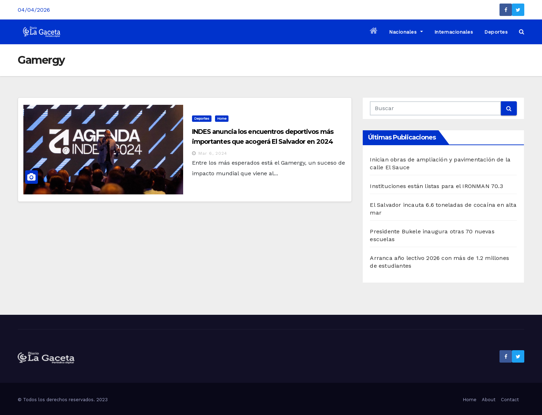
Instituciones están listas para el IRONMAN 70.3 (436, 186)
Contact (510, 399)
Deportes (496, 32)
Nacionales (406, 32)
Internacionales (453, 32)
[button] (521, 31)
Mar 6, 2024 (212, 153)
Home (221, 118)
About (489, 399)
